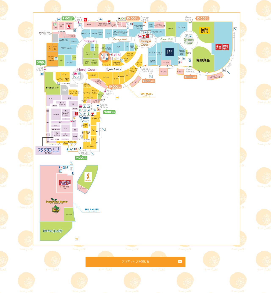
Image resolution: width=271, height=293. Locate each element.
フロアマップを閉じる (135, 261)
